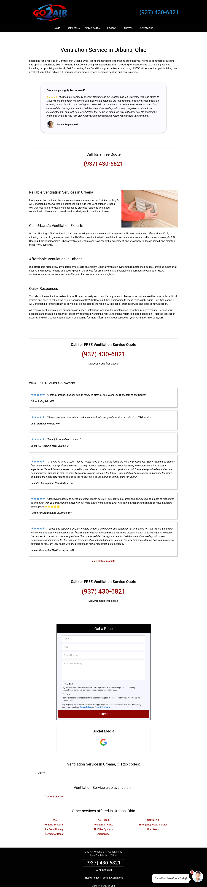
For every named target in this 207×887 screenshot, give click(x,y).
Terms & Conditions (102, 698)
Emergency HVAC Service (153, 815)
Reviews (111, 28)
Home (57, 28)
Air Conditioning (54, 820)
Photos (128, 28)
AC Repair (103, 810)
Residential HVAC (103, 815)
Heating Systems (54, 815)
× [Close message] (188, 875)
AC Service (103, 824)
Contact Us (146, 28)
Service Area (92, 28)
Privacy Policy (85, 698)
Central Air (153, 810)
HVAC (54, 810)
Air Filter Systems (103, 820)
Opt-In (67, 685)
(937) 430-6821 (159, 12)
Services (74, 29)
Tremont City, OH (53, 787)
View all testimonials (103, 551)
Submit (103, 704)
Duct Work (153, 820)
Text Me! (69, 675)
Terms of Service (126, 880)
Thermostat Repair (53, 824)
